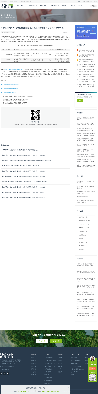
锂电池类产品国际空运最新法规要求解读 (85, 118)
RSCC (72, 375)
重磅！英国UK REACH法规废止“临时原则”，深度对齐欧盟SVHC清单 (86, 85)
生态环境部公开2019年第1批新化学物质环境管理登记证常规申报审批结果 (23, 171)
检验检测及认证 (55, 6)
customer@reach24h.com (50, 391)
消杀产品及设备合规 (84, 227)
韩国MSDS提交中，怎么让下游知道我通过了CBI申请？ (86, 192)
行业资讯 (6, 17)
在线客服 (92, 368)
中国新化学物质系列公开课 (9, 92)
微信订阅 (56, 341)
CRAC (59, 369)
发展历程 (33, 363)
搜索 (94, 6)
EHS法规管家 (74, 363)
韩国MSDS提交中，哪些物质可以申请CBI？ (86, 181)
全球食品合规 (82, 235)
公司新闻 (33, 369)
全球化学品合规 (83, 217)
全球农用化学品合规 (84, 224)
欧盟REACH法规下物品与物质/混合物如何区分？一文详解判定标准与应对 (86, 166)
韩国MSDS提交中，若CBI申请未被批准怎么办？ (85, 187)
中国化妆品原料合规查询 (77, 369)
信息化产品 (65, 6)
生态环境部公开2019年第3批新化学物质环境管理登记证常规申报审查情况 (23, 197)
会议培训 (60, 366)
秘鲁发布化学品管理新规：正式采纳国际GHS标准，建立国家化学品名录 (85, 314)
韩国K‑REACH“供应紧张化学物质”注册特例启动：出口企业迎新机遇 (86, 279)
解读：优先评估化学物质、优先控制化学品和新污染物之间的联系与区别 (85, 124)
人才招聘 (33, 372)
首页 (18, 6)
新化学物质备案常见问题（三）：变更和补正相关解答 (85, 144)
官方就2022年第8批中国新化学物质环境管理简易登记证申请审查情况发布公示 (24, 182)
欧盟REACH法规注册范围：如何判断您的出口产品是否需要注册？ (86, 70)
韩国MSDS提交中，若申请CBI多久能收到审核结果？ (85, 201)
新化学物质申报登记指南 (8, 32)
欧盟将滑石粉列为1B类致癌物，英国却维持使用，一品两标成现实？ (86, 60)
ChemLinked (74, 357)
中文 (81, 1)
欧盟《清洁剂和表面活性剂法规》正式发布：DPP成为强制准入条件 (86, 75)
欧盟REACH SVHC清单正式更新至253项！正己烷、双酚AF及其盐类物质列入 (87, 51)
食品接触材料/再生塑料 (85, 220)
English (86, 1)
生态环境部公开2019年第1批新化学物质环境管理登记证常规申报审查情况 (23, 155)
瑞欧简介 (33, 357)
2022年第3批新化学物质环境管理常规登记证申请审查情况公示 (20, 150)
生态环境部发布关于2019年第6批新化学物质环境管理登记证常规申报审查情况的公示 (26, 160)
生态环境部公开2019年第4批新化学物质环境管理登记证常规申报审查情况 (23, 187)
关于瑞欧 (81, 6)
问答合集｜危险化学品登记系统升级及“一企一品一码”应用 (85, 150)
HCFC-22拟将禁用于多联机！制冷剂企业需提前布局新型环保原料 (85, 307)
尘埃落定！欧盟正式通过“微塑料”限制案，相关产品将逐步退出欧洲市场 (86, 134)
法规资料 (60, 360)
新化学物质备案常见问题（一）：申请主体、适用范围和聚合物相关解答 (85, 160)
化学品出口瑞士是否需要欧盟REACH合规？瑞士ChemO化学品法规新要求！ (86, 129)
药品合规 (81, 238)
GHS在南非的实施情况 (82, 196)
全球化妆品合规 (83, 231)
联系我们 (33, 375)
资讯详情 (12, 17)
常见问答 (60, 363)
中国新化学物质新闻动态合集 (9, 88)
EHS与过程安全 (44, 6)
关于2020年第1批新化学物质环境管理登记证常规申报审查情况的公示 (22, 166)
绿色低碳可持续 (33, 6)
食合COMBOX (74, 372)
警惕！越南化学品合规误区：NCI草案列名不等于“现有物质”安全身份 (86, 286)
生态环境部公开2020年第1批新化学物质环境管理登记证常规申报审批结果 (23, 176)
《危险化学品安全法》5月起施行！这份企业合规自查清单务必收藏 (86, 264)
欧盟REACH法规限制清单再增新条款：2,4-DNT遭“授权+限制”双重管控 (86, 271)
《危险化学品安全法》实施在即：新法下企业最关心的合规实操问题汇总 (86, 80)
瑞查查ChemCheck (76, 360)
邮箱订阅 (42, 341)
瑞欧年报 (33, 366)
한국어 (95, 1)
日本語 (90, 1)
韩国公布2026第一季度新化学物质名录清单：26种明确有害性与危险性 (85, 300)
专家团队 (33, 360)
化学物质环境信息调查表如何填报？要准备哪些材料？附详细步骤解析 (85, 139)
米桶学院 (60, 372)
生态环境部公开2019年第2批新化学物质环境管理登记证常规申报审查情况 (23, 192)
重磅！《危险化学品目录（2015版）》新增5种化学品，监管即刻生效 (86, 293)
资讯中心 (73, 6)
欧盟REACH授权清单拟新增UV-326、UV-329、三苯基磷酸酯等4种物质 (87, 65)
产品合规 (24, 6)
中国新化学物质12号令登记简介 (10, 84)
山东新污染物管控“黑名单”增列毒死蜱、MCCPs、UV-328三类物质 (87, 55)
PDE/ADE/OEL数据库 (76, 366)
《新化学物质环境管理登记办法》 (13, 69)
